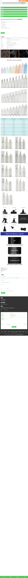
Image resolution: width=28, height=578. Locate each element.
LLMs (26, 331)
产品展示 (9, 331)
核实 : (2, 324)
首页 (1, 331)
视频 (23, 331)
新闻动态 (12, 331)
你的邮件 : (2, 315)
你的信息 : (2, 318)
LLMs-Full (14, 332)
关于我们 (5, 331)
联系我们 (14, 326)
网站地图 (16, 331)
